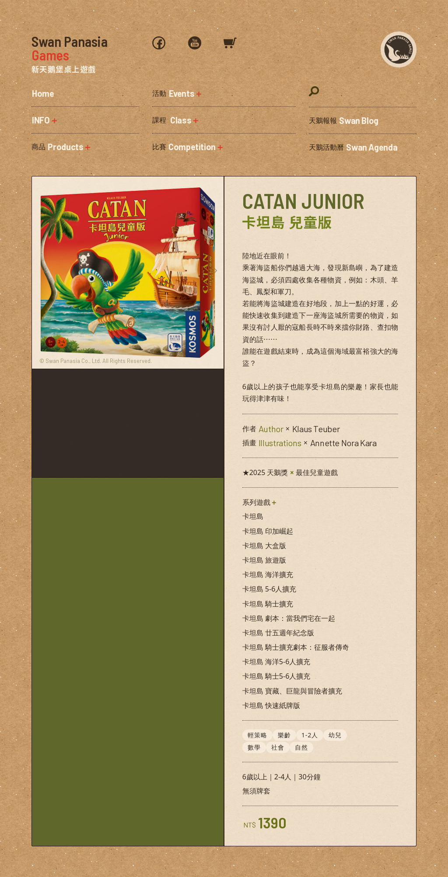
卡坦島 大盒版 (264, 545)
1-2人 (309, 735)
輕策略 (257, 735)
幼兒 (335, 735)
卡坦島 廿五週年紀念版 (278, 632)
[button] (85, 120)
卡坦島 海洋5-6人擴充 (276, 661)
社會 (277, 747)
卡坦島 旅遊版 (264, 560)
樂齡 (284, 735)
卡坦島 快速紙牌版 (271, 705)
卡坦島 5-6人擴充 (269, 589)
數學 (254, 747)
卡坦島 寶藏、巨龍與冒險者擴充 (292, 691)
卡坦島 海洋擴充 (267, 574)
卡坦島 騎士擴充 (267, 604)
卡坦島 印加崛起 (267, 531)
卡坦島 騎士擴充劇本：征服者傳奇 (295, 647)
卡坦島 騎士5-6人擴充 (276, 676)
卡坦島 (252, 516)
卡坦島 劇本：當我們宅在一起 (288, 618)
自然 (301, 747)
